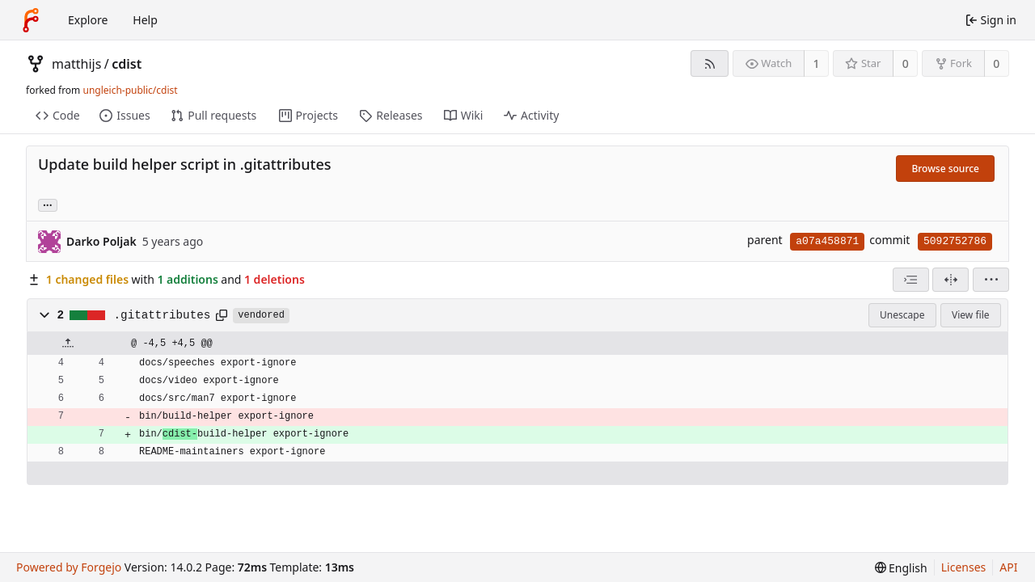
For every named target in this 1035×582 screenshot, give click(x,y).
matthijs (76, 64)
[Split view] (950, 280)
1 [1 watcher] (816, 63)
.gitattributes (162, 315)
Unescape (902, 315)
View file (970, 315)
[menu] (991, 280)
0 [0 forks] (996, 63)
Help (145, 19)
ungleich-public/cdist (129, 90)
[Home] (30, 20)
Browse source (945, 168)
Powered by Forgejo (68, 567)
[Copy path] (221, 315)
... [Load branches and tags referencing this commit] (48, 204)
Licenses (963, 567)
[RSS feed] (710, 63)
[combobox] (911, 280)
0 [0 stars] (905, 63)
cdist (127, 64)
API (1008, 567)
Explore (88, 19)
